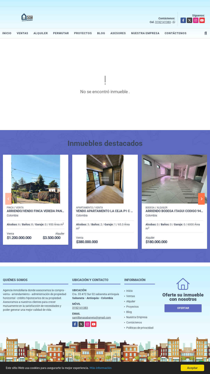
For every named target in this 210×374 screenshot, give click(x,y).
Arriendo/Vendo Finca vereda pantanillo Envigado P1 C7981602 (35, 211)
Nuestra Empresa (145, 33)
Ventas (22, 33)
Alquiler (41, 33)
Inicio (7, 33)
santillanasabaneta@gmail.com (91, 317)
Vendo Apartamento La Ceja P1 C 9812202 (105, 211)
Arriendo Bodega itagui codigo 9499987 (174, 211)
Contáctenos (176, 33)
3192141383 (163, 22)
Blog (101, 33)
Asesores (118, 33)
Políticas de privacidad (139, 327)
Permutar (61, 33)
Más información (104, 368)
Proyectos (83, 33)
